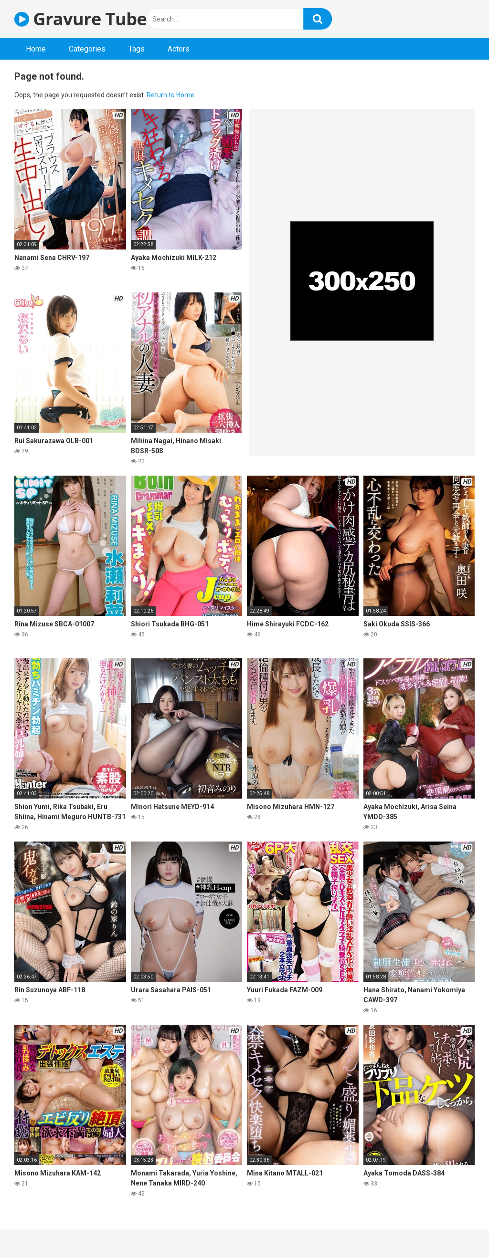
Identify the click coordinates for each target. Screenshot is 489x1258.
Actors (179, 48)
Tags (136, 48)
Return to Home (170, 95)
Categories (87, 48)
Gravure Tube (80, 19)
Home (36, 48)
